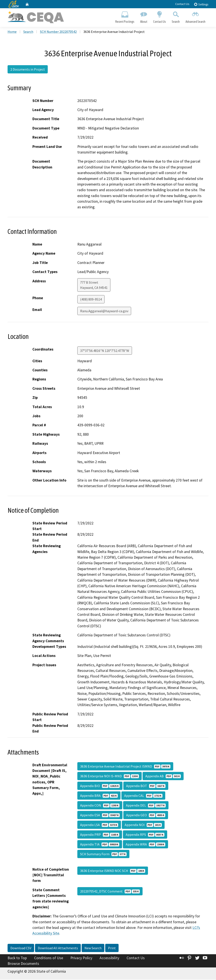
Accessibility (109, 958)
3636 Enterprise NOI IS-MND (109, 776)
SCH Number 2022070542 (58, 32)
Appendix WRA (145, 845)
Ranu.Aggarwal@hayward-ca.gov (104, 311)
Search (176, 16)
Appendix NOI (143, 825)
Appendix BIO (100, 786)
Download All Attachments (58, 948)
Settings (201, 4)
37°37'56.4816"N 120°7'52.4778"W (104, 351)
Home (12, 32)
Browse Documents (23, 964)
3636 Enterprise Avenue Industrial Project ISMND (125, 767)
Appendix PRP (99, 835)
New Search (93, 948)
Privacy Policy (81, 958)
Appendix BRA (99, 796)
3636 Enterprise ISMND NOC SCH (112, 871)
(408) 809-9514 (91, 300)
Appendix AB (163, 776)
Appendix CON (99, 806)
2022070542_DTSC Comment (110, 891)
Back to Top (17, 958)
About (143, 16)
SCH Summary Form (103, 854)
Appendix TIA (99, 845)
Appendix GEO (145, 815)
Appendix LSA (99, 825)
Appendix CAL (143, 796)
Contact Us (182, 4)
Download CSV (20, 948)
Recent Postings (124, 16)
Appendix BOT (145, 786)
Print (112, 948)
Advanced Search (195, 16)
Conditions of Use (48, 958)
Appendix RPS (145, 835)
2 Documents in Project (27, 70)
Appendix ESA (100, 815)
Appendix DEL (146, 806)
